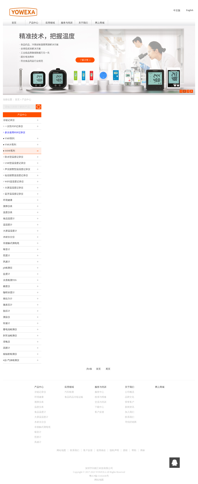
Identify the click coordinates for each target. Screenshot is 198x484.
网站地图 (61, 450)
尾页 (108, 369)
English (189, 10)
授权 (125, 450)
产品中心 (26, 99)
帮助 (134, 450)
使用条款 (101, 450)
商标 (142, 450)
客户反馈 (87, 450)
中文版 (176, 10)
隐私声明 (114, 450)
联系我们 (74, 450)
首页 (14, 22)
